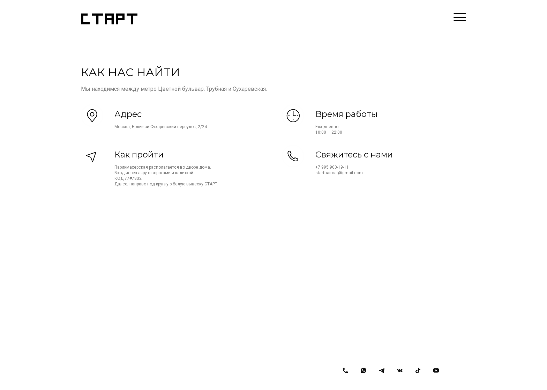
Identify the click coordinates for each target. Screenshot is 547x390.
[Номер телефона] (345, 370)
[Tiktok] (418, 370)
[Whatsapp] (363, 370)
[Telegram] (382, 370)
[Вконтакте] (400, 370)
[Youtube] (436, 370)
